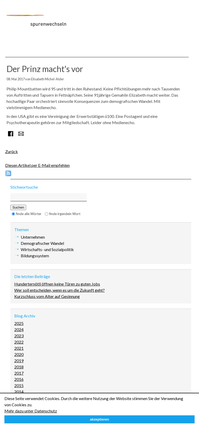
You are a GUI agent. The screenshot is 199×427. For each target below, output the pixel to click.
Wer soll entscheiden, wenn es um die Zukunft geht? (59, 290)
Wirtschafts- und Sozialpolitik (47, 249)
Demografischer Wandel (42, 243)
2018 (19, 366)
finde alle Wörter (28, 214)
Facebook (10, 134)
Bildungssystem (35, 255)
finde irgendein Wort (64, 214)
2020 (19, 354)
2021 (19, 348)
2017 (19, 373)
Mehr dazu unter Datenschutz (30, 410)
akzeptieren (99, 419)
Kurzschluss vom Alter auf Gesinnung (47, 296)
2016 (19, 379)
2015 (19, 385)
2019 (19, 360)
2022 (19, 341)
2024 (19, 329)
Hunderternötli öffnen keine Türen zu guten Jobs (57, 283)
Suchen (18, 207)
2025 (19, 323)
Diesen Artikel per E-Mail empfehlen (37, 165)
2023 (19, 335)
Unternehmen (33, 236)
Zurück (11, 151)
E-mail (21, 134)
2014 (19, 391)
